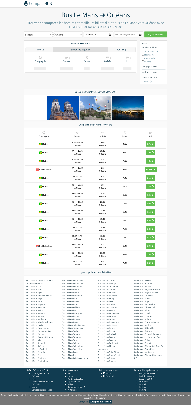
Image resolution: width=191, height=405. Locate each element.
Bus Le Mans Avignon (35, 304)
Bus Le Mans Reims (70, 316)
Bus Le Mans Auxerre (107, 316)
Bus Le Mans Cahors (106, 280)
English (142, 376)
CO (150, 379)
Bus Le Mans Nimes (70, 301)
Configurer (83, 401)
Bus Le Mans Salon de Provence (147, 334)
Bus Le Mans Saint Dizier (108, 352)
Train (34, 379)
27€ (150, 143)
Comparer (155, 34)
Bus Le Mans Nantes (71, 292)
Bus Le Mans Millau (142, 310)
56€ (150, 203)
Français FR (144, 373)
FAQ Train (36, 384)
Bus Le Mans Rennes (71, 319)
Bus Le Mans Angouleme (108, 313)
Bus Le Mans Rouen (70, 322)
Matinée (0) (149, 54)
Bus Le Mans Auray (106, 298)
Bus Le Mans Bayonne (35, 307)
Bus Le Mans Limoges (107, 283)
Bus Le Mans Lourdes (143, 316)
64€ (150, 194)
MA (153, 373)
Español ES (144, 379)
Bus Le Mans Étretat (142, 343)
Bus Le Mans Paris (34, 289)
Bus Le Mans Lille (33, 286)
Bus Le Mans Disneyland (144, 307)
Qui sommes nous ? (76, 387)
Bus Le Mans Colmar (107, 319)
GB (152, 376)
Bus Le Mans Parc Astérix (144, 304)
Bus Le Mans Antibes (143, 331)
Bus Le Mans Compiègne (144, 349)
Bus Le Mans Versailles (72, 349)
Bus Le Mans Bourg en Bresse (146, 322)
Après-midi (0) (150, 58)
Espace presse (73, 381)
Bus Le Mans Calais (34, 325)
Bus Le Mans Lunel (142, 313)
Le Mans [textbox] (29, 34)
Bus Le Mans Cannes (107, 289)
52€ (150, 245)
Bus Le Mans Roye (141, 301)
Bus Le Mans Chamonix (108, 286)
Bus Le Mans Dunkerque (108, 322)
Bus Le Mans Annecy (35, 301)
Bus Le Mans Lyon (70, 352)
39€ (150, 152)
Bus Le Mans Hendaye (107, 295)
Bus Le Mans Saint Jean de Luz (75, 358)
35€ (150, 254)
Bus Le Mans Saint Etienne (73, 325)
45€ (150, 220)
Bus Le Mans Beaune (107, 337)
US (149, 376)
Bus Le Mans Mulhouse (72, 286)
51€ (150, 177)
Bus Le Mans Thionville (144, 328)
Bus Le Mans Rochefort (108, 343)
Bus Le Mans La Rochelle (37, 349)
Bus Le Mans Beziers (35, 316)
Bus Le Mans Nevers (142, 280)
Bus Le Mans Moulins (107, 361)
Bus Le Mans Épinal (142, 340)
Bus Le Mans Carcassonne (37, 328)
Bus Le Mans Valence (71, 343)
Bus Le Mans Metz (34, 355)
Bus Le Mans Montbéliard (109, 355)
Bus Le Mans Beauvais (107, 340)
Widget (70, 384)
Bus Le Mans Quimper (107, 307)
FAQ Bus (35, 376)
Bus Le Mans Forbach (107, 334)
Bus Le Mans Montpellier (73, 280)
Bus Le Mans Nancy (70, 289)
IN (147, 376)
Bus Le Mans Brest (106, 301)
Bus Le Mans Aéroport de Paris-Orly (149, 346)
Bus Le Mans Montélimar (73, 283)
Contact (70, 376)
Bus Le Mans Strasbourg (72, 328)
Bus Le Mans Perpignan (72, 313)
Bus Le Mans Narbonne (72, 295)
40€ (150, 160)
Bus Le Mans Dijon (34, 340)
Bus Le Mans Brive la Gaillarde (39, 322)
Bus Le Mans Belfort (35, 310)
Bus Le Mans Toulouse (72, 337)
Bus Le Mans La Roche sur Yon (147, 337)
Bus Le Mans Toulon (71, 334)
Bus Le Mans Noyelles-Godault (147, 289)
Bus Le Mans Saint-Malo (144, 286)
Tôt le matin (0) (151, 51)
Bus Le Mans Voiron (142, 319)
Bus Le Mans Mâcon (106, 358)
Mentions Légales (75, 379)
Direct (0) (148, 81)
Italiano (142, 387)
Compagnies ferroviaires (42, 381)
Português (143, 381)
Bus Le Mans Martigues (144, 352)
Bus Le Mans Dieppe (106, 331)
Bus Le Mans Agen (34, 292)
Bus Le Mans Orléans (71, 307)
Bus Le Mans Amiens (107, 292)
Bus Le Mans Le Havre (107, 325)
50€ (150, 228)
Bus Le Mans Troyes (106, 328)
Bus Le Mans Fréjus (142, 298)
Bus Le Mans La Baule (143, 295)
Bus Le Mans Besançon (36, 313)
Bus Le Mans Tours (70, 340)
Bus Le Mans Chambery (36, 334)
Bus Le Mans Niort (70, 304)
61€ (150, 211)
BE (151, 373)
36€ (150, 262)
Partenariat (72, 389)
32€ (150, 186)
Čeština (142, 389)
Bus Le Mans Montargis (36, 358)
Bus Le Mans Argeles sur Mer (146, 292)
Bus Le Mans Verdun (142, 325)
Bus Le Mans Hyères (35, 346)
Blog (69, 373)
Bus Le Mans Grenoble (36, 343)
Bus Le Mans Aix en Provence (38, 295)
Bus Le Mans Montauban (37, 361)
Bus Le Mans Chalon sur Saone (39, 331)
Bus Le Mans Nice (69, 298)
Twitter (108, 373)
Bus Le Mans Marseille (35, 352)
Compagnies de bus (40, 373)
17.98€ (151, 169)
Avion (34, 387)
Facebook (109, 376)
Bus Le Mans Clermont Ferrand (39, 337)
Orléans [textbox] (59, 34)
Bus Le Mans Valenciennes (73, 346)
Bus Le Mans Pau (69, 310)
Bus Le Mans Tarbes (70, 331)
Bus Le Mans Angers (35, 298)
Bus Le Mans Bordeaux (36, 319)
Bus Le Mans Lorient (106, 304)
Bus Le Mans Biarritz (71, 355)
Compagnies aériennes (42, 389)
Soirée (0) (148, 61)
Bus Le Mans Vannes (106, 310)
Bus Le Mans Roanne (143, 283)
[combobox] (38, 34)
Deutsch (142, 384)
